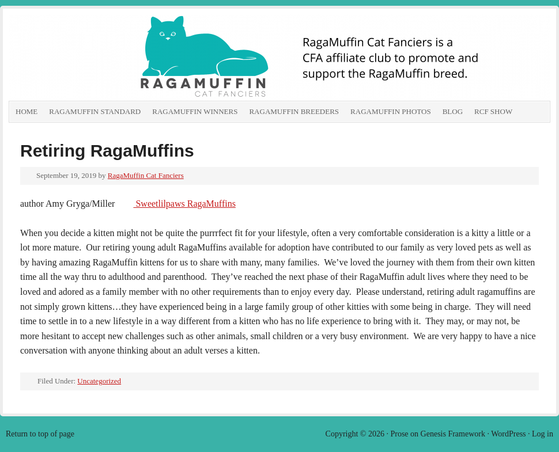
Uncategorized (99, 381)
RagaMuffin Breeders (294, 111)
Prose (399, 434)
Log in (542, 434)
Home (26, 111)
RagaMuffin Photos (390, 111)
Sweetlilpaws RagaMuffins (184, 203)
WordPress (508, 434)
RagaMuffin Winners (194, 111)
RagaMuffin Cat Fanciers (138, 57)
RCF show (493, 111)
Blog (453, 111)
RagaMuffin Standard (95, 111)
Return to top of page (40, 434)
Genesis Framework (453, 434)
